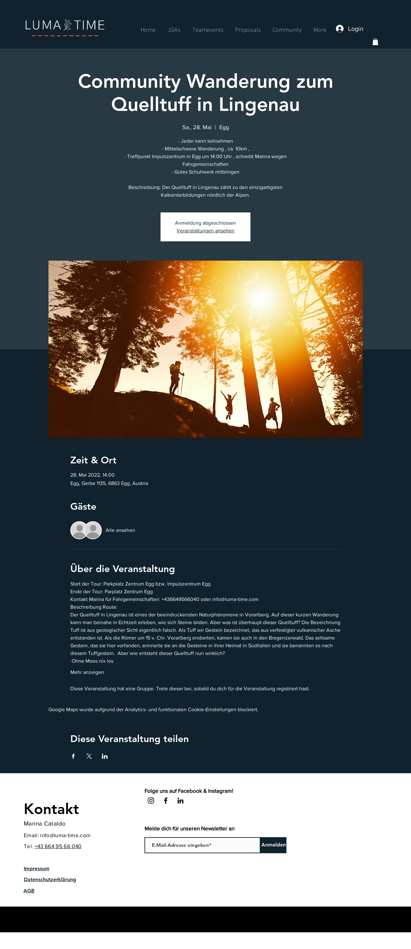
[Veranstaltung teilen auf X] (89, 756)
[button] (375, 41)
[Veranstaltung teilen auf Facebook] (73, 756)
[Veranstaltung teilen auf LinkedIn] (105, 756)
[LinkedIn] (180, 800)
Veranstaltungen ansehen (205, 230)
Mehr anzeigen (87, 672)
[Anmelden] (273, 845)
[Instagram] (151, 800)
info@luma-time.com (65, 835)
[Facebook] (166, 800)
